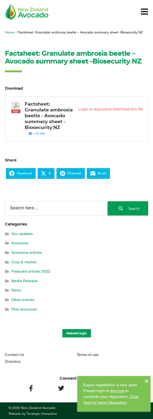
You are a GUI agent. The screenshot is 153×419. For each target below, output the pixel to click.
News (16, 290)
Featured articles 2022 (30, 271)
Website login (76, 333)
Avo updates (22, 233)
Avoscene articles (26, 252)
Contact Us (14, 354)
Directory (13, 361)
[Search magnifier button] (128, 208)
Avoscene (19, 243)
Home (9, 32)
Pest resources (24, 309)
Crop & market (23, 262)
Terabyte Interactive (41, 414)
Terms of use (87, 354)
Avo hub (117, 390)
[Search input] (56, 208)
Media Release (24, 281)
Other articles (22, 299)
